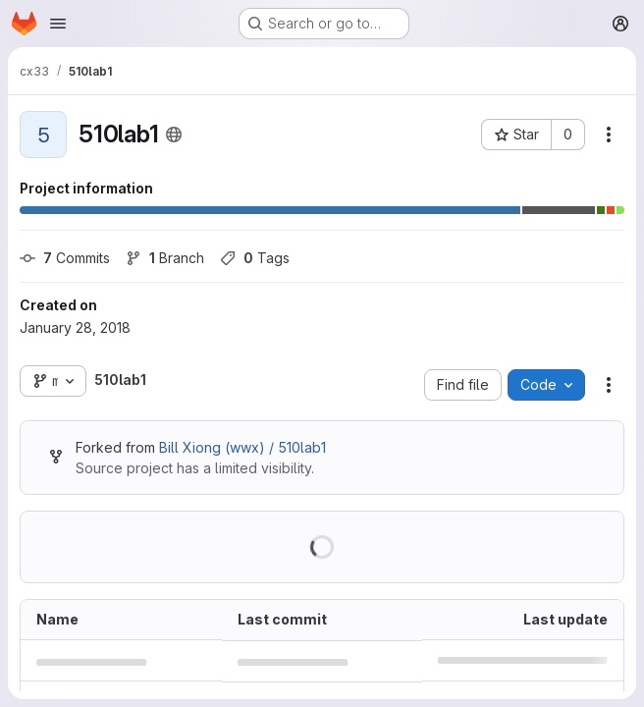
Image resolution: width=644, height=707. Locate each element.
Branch (165, 257)
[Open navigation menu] (58, 23)
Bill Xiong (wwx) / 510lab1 (242, 447)
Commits (65, 257)
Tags (255, 257)
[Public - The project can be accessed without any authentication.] (174, 134)
